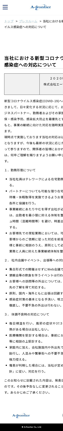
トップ (8, 21)
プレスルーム (28, 21)
